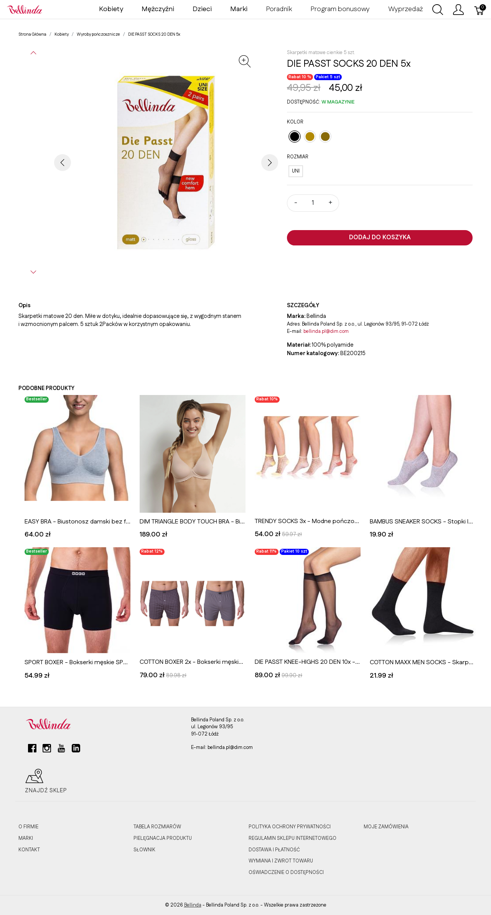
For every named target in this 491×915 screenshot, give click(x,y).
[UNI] (295, 171)
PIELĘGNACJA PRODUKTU (162, 838)
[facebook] (32, 751)
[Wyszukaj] (437, 9)
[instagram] (47, 751)
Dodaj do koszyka (380, 237)
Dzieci (202, 9)
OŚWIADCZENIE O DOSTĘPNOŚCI (286, 872)
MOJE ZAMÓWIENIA (386, 826)
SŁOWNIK (144, 849)
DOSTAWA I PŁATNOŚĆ (274, 849)
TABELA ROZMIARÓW (157, 826)
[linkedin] (76, 751)
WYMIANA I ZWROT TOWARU (281, 860)
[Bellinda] (24, 9)
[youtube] (61, 751)
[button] (33, 53)
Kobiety (111, 9)
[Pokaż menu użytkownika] (458, 9)
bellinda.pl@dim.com (326, 331)
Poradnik (279, 9)
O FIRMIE (28, 826)
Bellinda (192, 905)
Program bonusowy (340, 9)
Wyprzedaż (405, 9)
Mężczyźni (158, 9)
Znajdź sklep (46, 781)
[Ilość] (313, 203)
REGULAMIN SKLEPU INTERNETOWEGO (292, 838)
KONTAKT (29, 849)
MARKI (25, 838)
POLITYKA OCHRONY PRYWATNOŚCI (290, 826)
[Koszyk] (479, 9)
